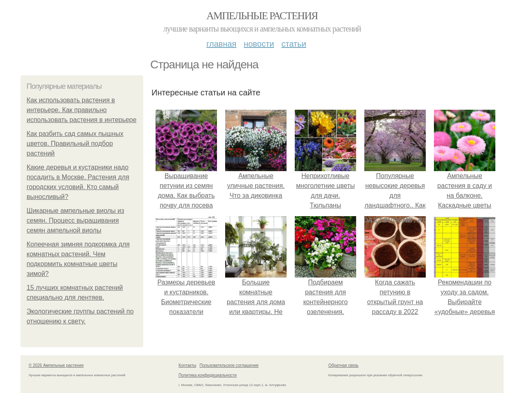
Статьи (293, 43)
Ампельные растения (262, 16)
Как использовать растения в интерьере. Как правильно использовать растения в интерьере (81, 110)
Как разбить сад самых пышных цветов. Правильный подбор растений (75, 143)
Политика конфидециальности (207, 375)
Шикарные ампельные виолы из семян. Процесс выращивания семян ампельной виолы (75, 220)
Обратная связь (343, 365)
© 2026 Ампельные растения (56, 365)
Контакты (187, 365)
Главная (221, 43)
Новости (259, 43)
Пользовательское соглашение (229, 365)
